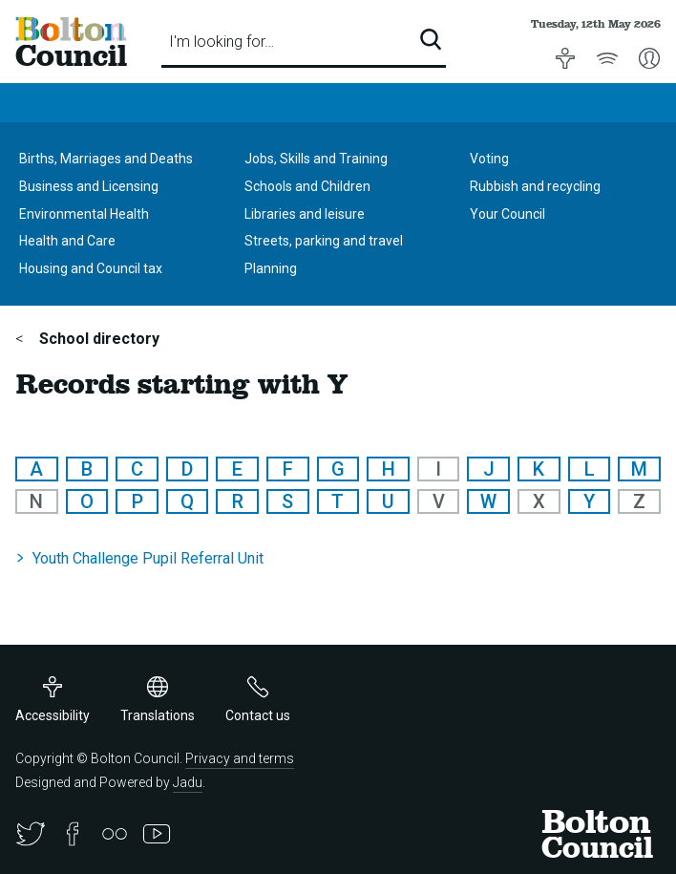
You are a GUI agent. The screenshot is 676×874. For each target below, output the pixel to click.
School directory (97, 339)
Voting (489, 158)
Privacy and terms (239, 758)
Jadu (187, 782)
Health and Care (67, 240)
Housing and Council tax (90, 268)
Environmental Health (84, 214)
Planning (270, 268)
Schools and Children (307, 186)
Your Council (507, 214)
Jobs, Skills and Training (316, 158)
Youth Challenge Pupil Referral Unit (148, 558)
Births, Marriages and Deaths (106, 158)
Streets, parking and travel (323, 240)
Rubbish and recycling (535, 186)
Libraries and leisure (304, 214)
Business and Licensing (88, 186)
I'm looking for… (221, 41)
